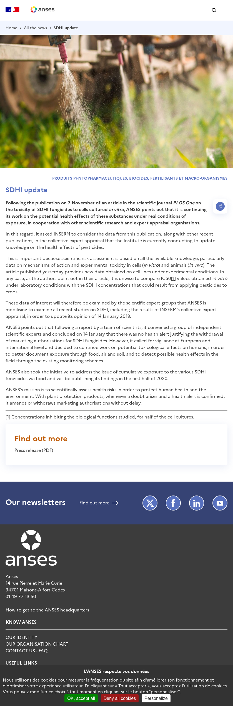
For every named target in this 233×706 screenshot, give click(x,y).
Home (11, 27)
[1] (173, 278)
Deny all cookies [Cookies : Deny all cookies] (120, 698)
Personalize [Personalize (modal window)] (156, 698)
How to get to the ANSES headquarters (47, 609)
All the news (35, 27)
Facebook (173, 503)
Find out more (94, 503)
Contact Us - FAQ (26, 650)
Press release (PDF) (33, 450)
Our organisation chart (37, 644)
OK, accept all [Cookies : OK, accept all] (81, 698)
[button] (214, 10)
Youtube (219, 503)
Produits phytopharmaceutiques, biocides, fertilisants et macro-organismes (139, 178)
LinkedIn (196, 503)
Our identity (21, 637)
